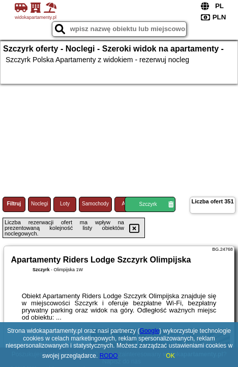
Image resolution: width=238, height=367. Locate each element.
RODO (109, 355)
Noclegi (39, 203)
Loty (65, 203)
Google (150, 330)
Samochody (95, 203)
